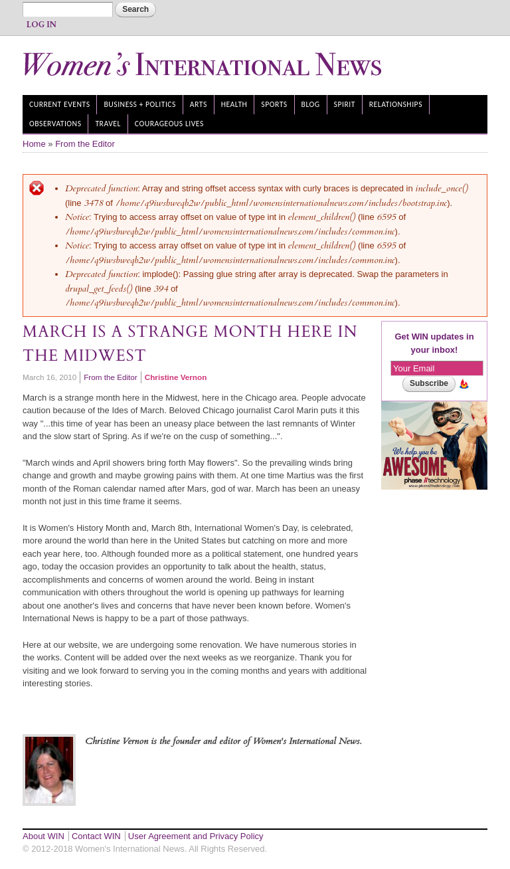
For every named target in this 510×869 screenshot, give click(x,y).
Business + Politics (140, 104)
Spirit (344, 104)
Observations (55, 123)
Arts (198, 104)
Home (34, 144)
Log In (41, 24)
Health (234, 104)
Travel (108, 123)
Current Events (59, 104)
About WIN (43, 836)
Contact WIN (96, 836)
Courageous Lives (169, 123)
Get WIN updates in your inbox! (433, 343)
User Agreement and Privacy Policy (196, 836)
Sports (274, 104)
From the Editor (85, 144)
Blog (310, 104)
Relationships (395, 104)
